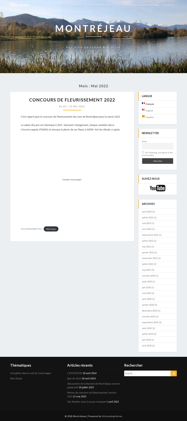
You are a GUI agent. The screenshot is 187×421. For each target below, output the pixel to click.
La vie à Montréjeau (102, 5)
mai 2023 (146, 223)
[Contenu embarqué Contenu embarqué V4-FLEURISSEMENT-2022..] (72, 179)
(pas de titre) (74, 378)
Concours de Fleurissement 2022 (72, 99)
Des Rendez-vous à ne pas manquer (86, 401)
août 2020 (147, 281)
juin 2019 (146, 339)
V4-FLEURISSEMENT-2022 (31, 229)
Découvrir (78, 5)
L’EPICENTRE (74, 373)
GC (65, 106)
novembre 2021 (149, 258)
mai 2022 (146, 246)
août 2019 (147, 328)
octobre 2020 (148, 275)
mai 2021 (146, 269)
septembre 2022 (150, 234)
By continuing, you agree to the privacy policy (157, 153)
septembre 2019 (150, 322)
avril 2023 (146, 229)
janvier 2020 (148, 304)
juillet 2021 (147, 263)
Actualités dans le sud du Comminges (138, 5)
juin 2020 (146, 287)
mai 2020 (146, 293)
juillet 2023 (147, 217)
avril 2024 (146, 211)
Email (144, 141)
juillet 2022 (147, 240)
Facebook (169, 5)
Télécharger (51, 229)
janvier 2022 (148, 252)
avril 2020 (146, 298)
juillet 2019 (147, 333)
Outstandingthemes (112, 416)
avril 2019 (146, 345)
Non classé (16, 378)
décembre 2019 (149, 310)
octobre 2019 (148, 316)
